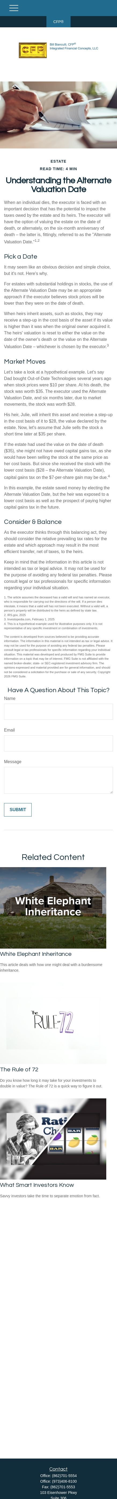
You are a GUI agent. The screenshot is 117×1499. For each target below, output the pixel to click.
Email (9, 730)
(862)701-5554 (64, 1476)
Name (10, 698)
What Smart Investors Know (37, 1185)
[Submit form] (18, 809)
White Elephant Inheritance (36, 954)
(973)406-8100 (64, 1481)
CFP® (58, 22)
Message (12, 761)
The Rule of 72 (19, 1070)
